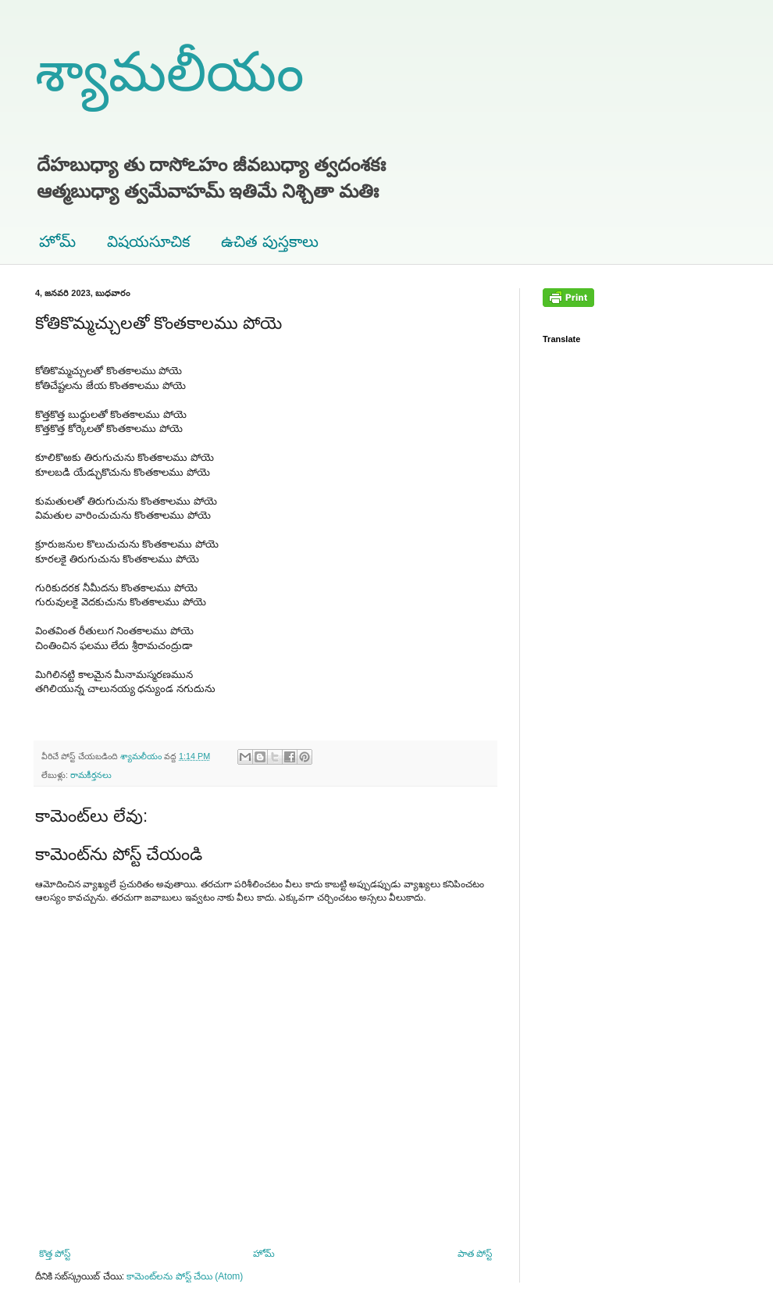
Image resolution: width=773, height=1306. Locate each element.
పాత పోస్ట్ (475, 1253)
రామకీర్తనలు (91, 775)
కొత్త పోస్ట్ (54, 1253)
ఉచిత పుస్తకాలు (270, 241)
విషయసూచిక (148, 241)
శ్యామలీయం (169, 71)
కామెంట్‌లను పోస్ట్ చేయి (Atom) (184, 1276)
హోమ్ (57, 241)
